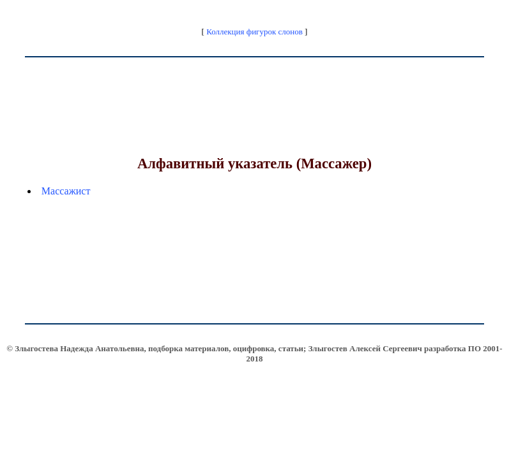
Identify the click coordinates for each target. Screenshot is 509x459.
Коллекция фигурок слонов (254, 31)
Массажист (66, 191)
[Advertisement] (254, 118)
